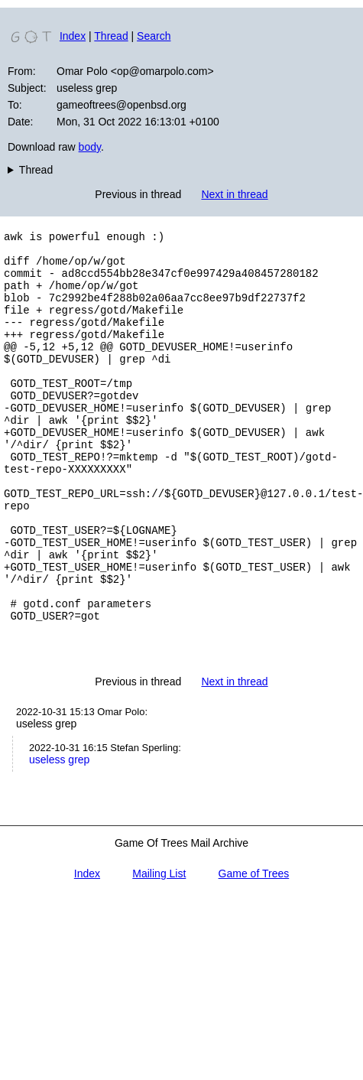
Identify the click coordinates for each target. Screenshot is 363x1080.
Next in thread (234, 194)
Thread (111, 36)
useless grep (59, 840)
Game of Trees (254, 954)
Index (73, 36)
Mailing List (159, 954)
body (90, 147)
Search (153, 36)
